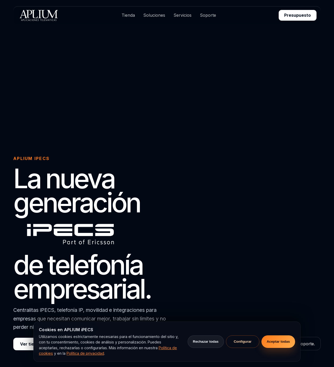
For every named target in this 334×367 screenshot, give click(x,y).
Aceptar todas (278, 341)
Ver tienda (31, 344)
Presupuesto (297, 15)
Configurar (243, 341)
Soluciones (154, 15)
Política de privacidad (85, 353)
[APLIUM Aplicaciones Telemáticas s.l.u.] (38, 15)
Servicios (183, 15)
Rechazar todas (206, 341)
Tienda (128, 15)
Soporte (208, 15)
